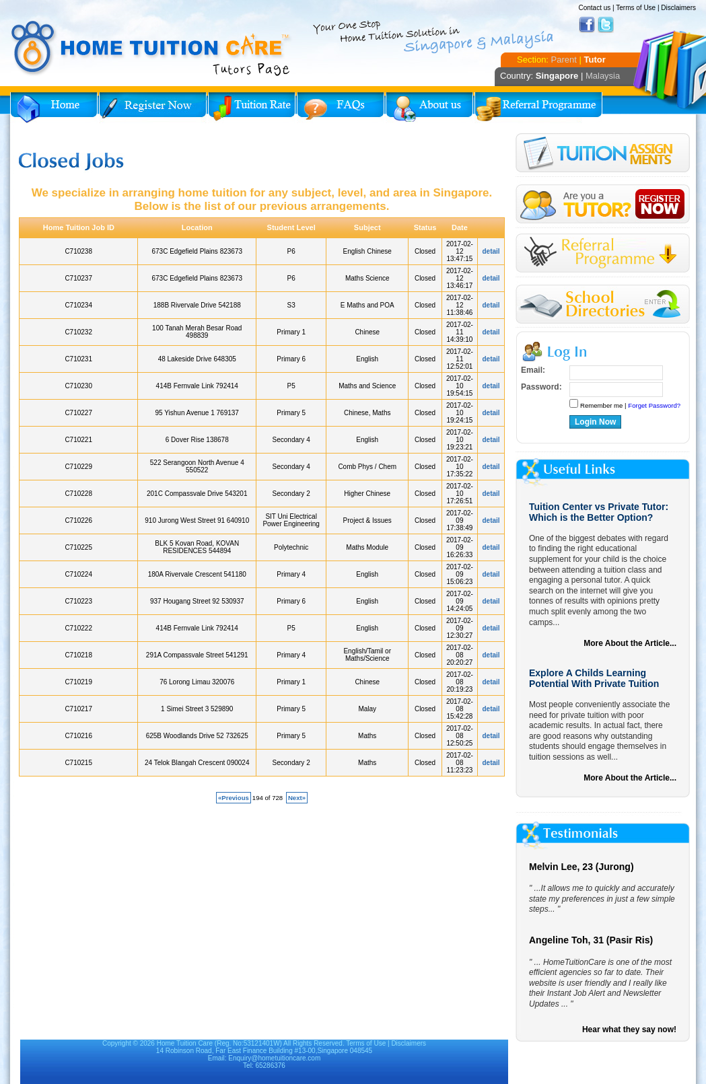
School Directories (603, 304)
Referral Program (538, 107)
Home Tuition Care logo (151, 48)
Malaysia (603, 76)
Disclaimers (678, 7)
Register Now (153, 107)
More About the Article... (630, 643)
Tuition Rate (251, 107)
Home (54, 107)
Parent (564, 60)
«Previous (233, 797)
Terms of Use (636, 7)
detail (491, 251)
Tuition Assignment (603, 155)
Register (603, 204)
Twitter (606, 25)
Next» (297, 797)
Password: (541, 387)
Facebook (587, 25)
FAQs (340, 107)
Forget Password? (654, 405)
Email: (533, 370)
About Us (429, 107)
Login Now (595, 422)
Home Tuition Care (185, 1043)
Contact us (594, 7)
